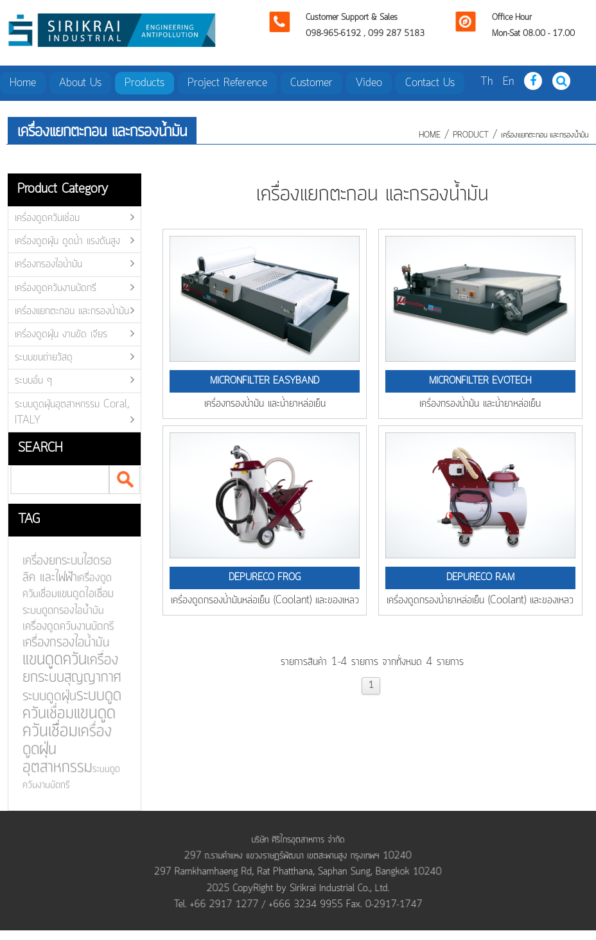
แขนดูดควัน (51, 659)
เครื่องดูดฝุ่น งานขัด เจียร (61, 334)
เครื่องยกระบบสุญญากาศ (68, 669)
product (471, 135)
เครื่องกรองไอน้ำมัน (48, 264)
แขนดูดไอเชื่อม (82, 595)
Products (144, 83)
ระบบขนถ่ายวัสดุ (44, 357)
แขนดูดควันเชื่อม (65, 721)
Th (486, 81)
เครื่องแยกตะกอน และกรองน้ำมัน (544, 135)
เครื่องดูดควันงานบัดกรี (55, 288)
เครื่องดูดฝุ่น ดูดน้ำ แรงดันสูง (67, 241)
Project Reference (227, 83)
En (508, 81)
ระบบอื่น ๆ (33, 380)
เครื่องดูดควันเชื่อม (47, 218)
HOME (430, 135)
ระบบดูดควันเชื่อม (68, 704)
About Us (80, 83)
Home (23, 83)
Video (369, 83)
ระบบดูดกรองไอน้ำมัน (59, 611)
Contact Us (430, 83)
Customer (311, 83)
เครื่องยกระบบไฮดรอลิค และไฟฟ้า (63, 570)
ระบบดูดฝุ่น (46, 696)
